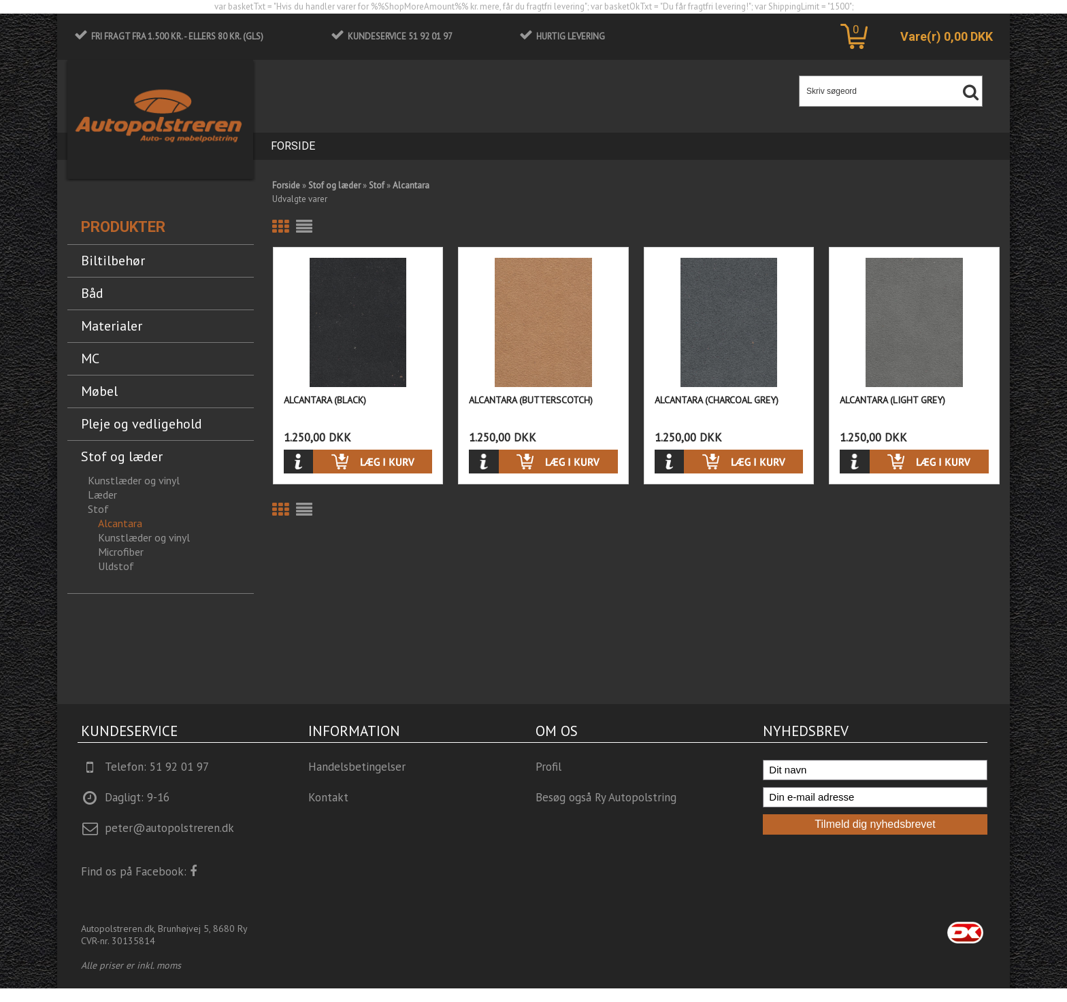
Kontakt (328, 797)
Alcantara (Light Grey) (892, 400)
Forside (293, 145)
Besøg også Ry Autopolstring (606, 797)
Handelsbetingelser (357, 766)
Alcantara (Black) (325, 400)
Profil (548, 766)
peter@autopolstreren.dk (169, 827)
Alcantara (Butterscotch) (531, 400)
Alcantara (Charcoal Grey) (716, 400)
